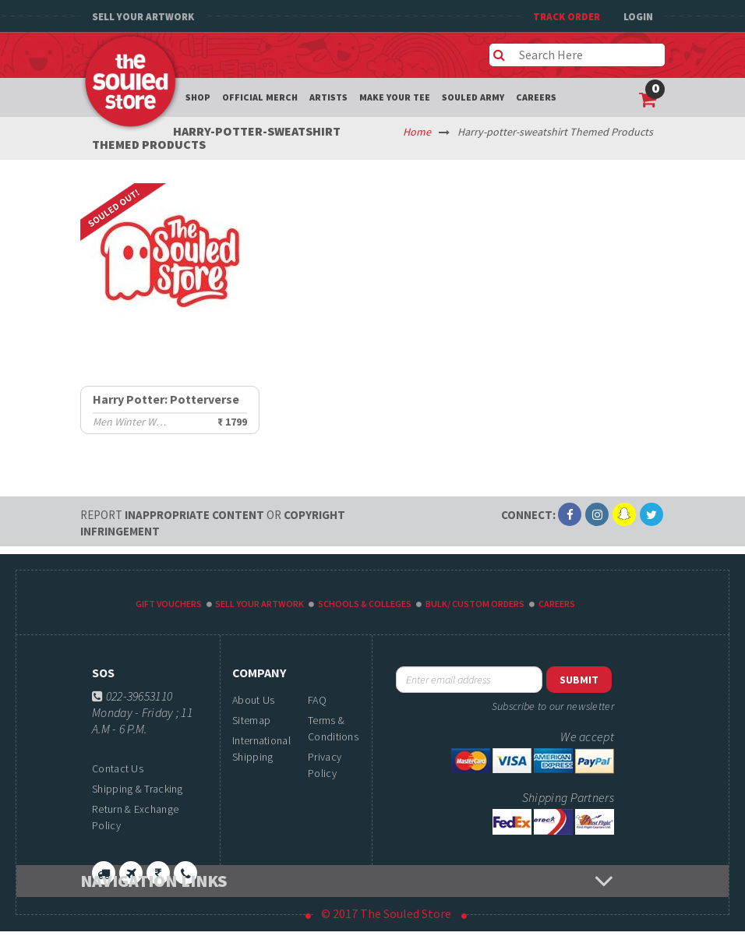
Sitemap (251, 720)
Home (417, 132)
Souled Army (473, 97)
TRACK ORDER (566, 16)
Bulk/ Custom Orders (474, 603)
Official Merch (260, 97)
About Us (253, 700)
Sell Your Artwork (143, 16)
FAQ (317, 700)
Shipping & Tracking (137, 789)
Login (638, 16)
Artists (328, 97)
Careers (536, 97)
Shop (197, 97)
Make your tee (394, 97)
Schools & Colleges (364, 603)
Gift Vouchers (169, 603)
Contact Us (117, 768)
